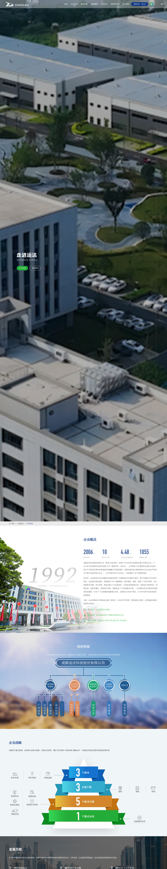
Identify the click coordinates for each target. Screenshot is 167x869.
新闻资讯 (35, 268)
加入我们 (126, 4)
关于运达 (22, 268)
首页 (66, 4)
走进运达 (74, 4)
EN (162, 4)
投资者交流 (115, 4)
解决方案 (84, 4)
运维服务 (94, 4)
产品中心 (104, 4)
